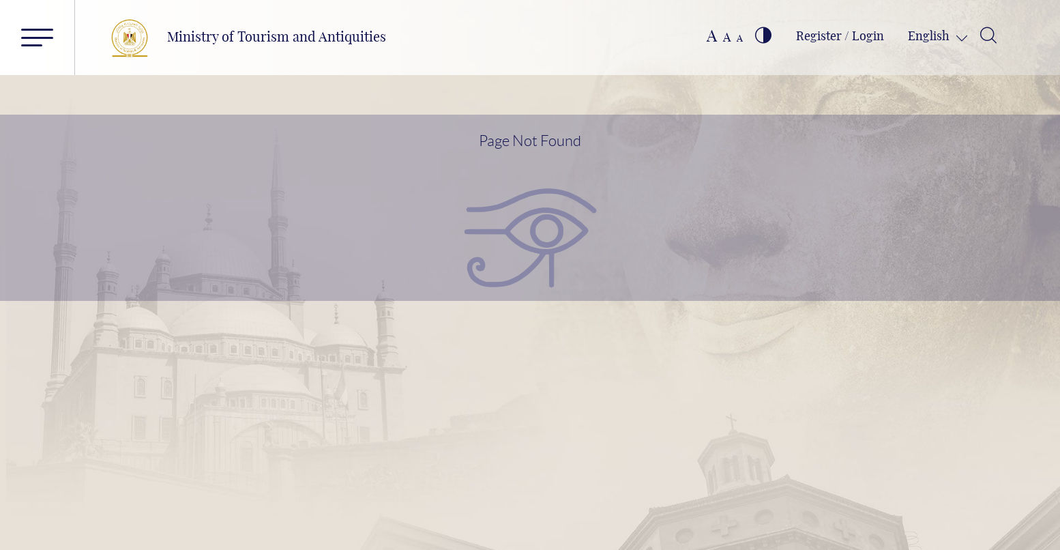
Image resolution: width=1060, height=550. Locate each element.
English (930, 37)
